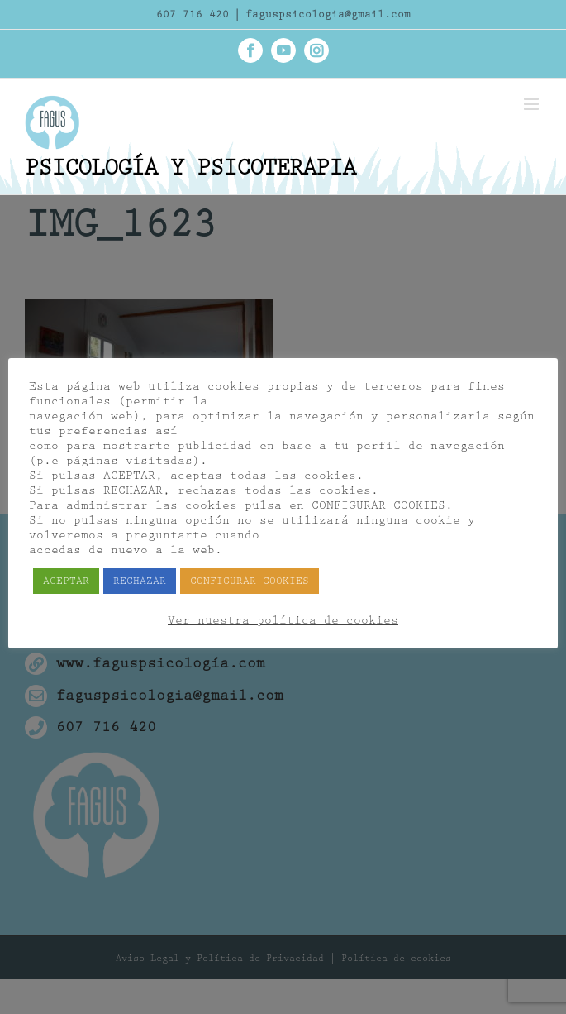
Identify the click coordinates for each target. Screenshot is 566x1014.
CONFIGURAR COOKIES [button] (249, 581)
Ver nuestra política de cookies (283, 620)
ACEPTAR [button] (66, 581)
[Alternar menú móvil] (532, 103)
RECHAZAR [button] (139, 581)
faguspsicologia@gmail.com (328, 14)
